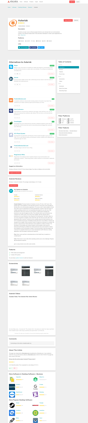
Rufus (17, 418)
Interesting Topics (63, 90)
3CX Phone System (19, 133)
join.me (16, 77)
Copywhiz (18, 377)
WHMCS (18, 384)
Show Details (51, 73)
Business (30, 7)
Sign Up (72, 1)
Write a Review (68, 20)
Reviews (61, 69)
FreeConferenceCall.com (21, 146)
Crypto (36, 1)
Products (31, 1)
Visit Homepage (24, 47)
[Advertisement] (44, 13)
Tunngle (41, 403)
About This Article (63, 88)
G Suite (41, 384)
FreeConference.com (20, 99)
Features (61, 71)
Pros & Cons (62, 74)
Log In (77, 1)
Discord (41, 1)
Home (21, 1)
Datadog (41, 392)
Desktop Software (22, 7)
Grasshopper (18, 121)
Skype (16, 65)
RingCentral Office (19, 155)
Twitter (41, 47)
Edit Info (76, 20)
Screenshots (62, 79)
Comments (61, 86)
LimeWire (41, 410)
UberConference (18, 109)
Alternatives (62, 67)
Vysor (40, 418)
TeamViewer (19, 392)
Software (26, 1)
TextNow (18, 410)
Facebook (34, 47)
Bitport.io (41, 377)
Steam (17, 403)
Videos (60, 81)
